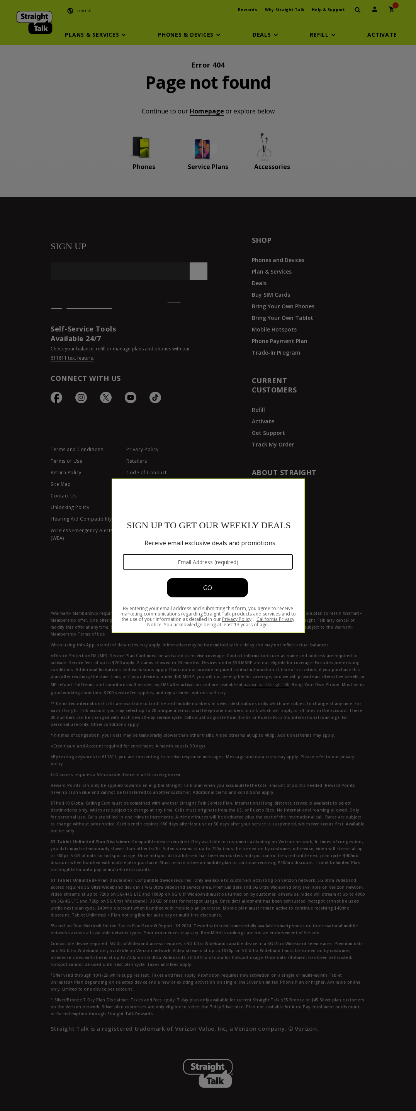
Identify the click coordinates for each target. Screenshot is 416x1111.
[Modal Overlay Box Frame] (207, 555)
